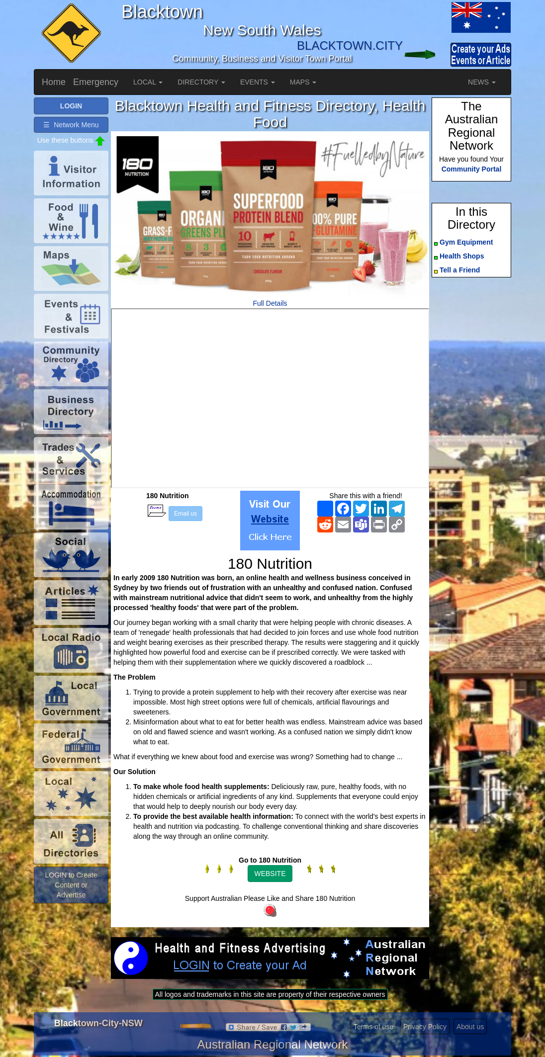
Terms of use (373, 1027)
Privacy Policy (425, 1027)
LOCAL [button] (148, 82)
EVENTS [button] (257, 82)
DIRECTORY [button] (201, 82)
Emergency (95, 82)
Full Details (270, 303)
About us (470, 1027)
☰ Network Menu (70, 125)
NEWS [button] (482, 82)
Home (54, 82)
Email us (185, 513)
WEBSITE (269, 874)
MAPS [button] (303, 82)
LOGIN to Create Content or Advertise (71, 885)
